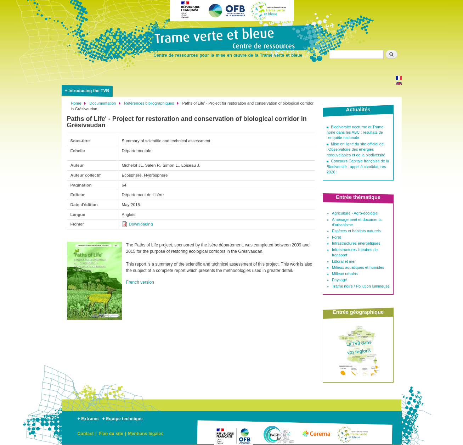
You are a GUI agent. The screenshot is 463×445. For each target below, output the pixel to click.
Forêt (336, 237)
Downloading (141, 224)
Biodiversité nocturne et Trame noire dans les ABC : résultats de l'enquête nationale (355, 132)
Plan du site (110, 433)
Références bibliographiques (149, 103)
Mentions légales (145, 433)
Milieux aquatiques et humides (358, 267)
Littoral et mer (344, 261)
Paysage (339, 280)
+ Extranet (88, 418)
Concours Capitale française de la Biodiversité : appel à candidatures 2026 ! (358, 166)
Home (76, 103)
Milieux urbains (345, 274)
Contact (86, 433)
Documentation (102, 103)
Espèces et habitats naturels (356, 231)
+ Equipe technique (122, 418)
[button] (94, 322)
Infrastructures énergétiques (356, 243)
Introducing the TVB (88, 90)
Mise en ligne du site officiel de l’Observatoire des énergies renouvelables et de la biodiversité (356, 149)
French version (140, 282)
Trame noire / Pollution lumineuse (361, 286)
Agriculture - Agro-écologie (355, 213)
